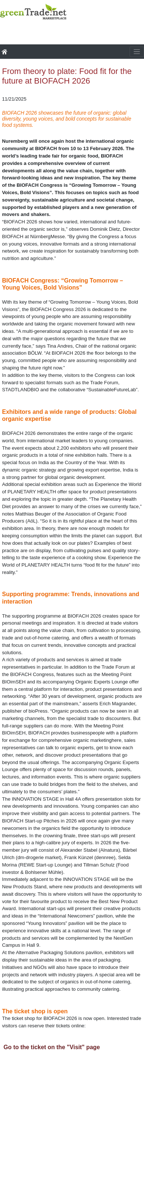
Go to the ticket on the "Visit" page (52, 1047)
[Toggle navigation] (137, 52)
